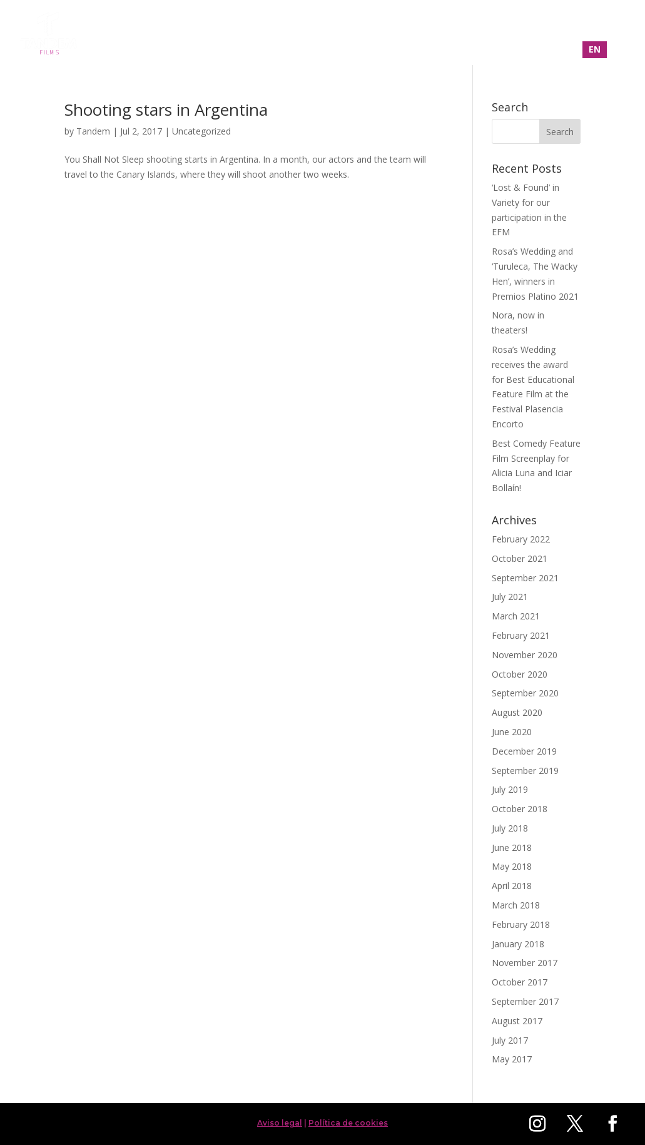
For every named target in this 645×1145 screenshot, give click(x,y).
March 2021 (516, 616)
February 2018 (521, 924)
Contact (568, 34)
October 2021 (519, 558)
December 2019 (524, 751)
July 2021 (510, 597)
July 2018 (510, 828)
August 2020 (517, 712)
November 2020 (524, 655)
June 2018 (512, 847)
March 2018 (516, 905)
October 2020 (519, 674)
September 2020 (525, 693)
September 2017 (525, 1001)
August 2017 (517, 1021)
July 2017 (510, 1040)
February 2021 (521, 635)
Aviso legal (279, 1122)
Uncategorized (201, 131)
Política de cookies (348, 1122)
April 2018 (512, 886)
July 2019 (510, 789)
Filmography (430, 34)
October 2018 (519, 809)
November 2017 (524, 963)
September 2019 (525, 770)
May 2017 (512, 1059)
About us (504, 34)
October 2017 (519, 982)
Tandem (93, 131)
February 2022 (521, 539)
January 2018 (518, 944)
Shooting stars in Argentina (166, 109)
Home (367, 34)
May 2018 (512, 866)
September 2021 (525, 578)
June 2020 (512, 732)
